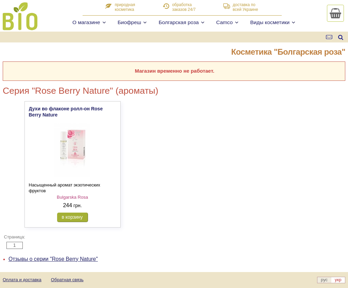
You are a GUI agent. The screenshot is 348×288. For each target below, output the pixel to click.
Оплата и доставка (22, 279)
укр (338, 279)
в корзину (72, 217)
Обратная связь (67, 279)
